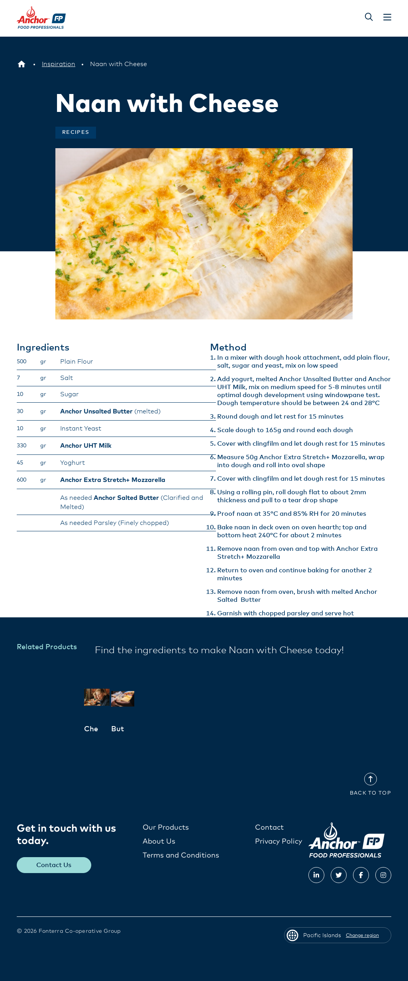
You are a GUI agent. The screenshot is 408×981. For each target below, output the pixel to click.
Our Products (166, 827)
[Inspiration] (58, 64)
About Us (159, 841)
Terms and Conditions (181, 855)
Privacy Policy (278, 841)
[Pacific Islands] (21, 64)
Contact (269, 827)
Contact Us (54, 865)
